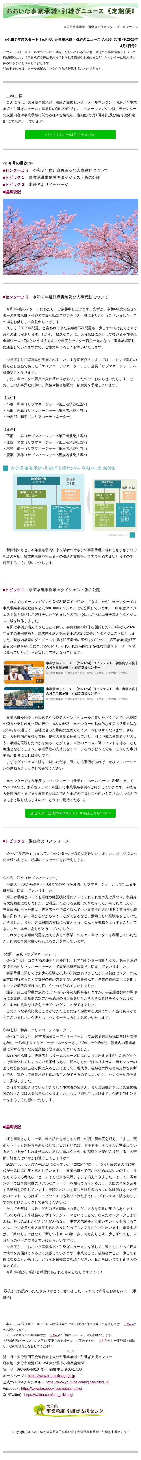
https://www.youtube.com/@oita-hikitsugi (77, 1382)
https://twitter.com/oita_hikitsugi (48, 1395)
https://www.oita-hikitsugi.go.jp (51, 1376)
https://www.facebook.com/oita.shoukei (51, 1388)
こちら (128, 1324)
